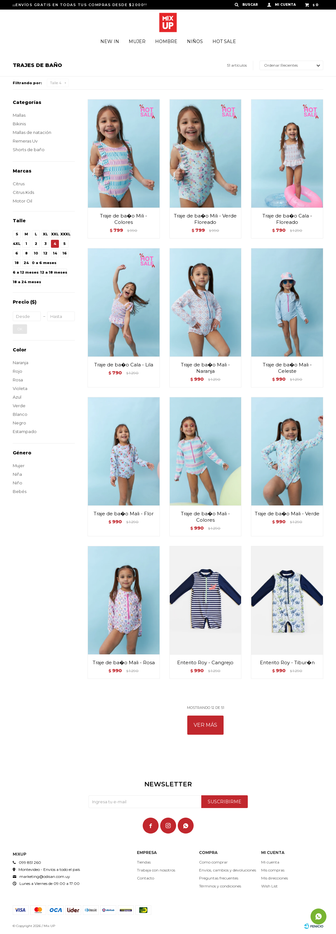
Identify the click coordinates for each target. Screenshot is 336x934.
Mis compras (272, 870)
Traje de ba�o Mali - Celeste (287, 368)
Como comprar (213, 862)
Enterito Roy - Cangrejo (205, 662)
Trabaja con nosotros (156, 870)
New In (109, 41)
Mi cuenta (270, 862)
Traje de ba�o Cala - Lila (123, 365)
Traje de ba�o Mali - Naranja (205, 368)
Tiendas (144, 862)
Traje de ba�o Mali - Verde (287, 514)
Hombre (166, 41)
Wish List (269, 886)
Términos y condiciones (220, 886)
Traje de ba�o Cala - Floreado (287, 219)
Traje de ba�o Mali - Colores (205, 517)
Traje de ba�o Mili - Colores (123, 219)
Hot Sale (224, 41)
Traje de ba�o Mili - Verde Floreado (205, 219)
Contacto (145, 878)
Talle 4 (55, 83)
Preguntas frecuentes (218, 878)
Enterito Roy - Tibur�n (287, 662)
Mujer (137, 41)
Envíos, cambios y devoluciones (227, 870)
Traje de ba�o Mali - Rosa (124, 662)
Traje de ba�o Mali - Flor (124, 514)
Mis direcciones (274, 878)
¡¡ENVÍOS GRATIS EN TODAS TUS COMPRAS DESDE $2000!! (80, 5)
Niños (195, 41)
